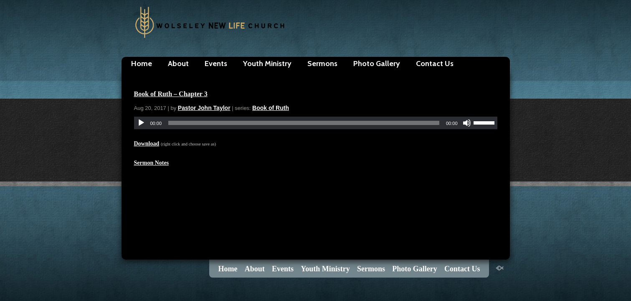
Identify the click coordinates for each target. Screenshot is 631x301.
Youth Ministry (267, 63)
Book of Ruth (270, 108)
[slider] (303, 123)
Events (216, 63)
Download (147, 143)
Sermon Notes (151, 163)
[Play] (141, 123)
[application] (315, 123)
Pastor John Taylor (204, 108)
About (178, 63)
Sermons (322, 63)
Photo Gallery (376, 63)
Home (141, 63)
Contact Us (435, 63)
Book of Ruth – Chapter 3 (171, 93)
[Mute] (467, 123)
